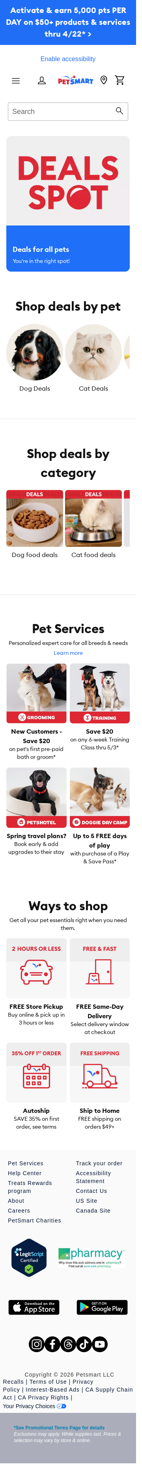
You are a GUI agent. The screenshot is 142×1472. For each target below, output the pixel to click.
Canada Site (93, 1210)
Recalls (13, 1382)
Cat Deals (93, 388)
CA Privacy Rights (43, 1397)
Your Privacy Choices (35, 1406)
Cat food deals (93, 555)
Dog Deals (34, 388)
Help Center (25, 1173)
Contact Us (91, 1191)
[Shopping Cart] (119, 80)
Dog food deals (35, 555)
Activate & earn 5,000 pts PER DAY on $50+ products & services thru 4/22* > (68, 22)
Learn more (68, 652)
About (16, 1201)
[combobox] (68, 110)
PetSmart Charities (34, 1220)
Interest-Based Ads (53, 1389)
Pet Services (26, 1163)
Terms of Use (48, 1382)
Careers (19, 1210)
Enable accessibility (68, 59)
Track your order (99, 1163)
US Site (86, 1201)
